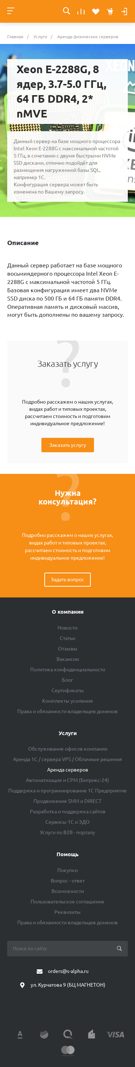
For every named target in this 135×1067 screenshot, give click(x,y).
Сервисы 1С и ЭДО (67, 822)
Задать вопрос (67, 579)
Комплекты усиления (67, 701)
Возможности (67, 891)
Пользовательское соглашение (67, 901)
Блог (67, 680)
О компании (68, 612)
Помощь (67, 854)
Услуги (68, 733)
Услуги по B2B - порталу (67, 832)
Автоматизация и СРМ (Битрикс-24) (67, 780)
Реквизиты (67, 912)
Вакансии (68, 659)
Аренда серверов (67, 770)
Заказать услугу (67, 445)
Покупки (67, 870)
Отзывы (67, 649)
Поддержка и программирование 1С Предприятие (67, 790)
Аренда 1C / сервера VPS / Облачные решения (67, 759)
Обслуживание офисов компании (67, 749)
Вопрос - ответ (68, 881)
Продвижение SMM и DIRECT (67, 801)
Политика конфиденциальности (67, 669)
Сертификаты (67, 690)
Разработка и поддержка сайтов (67, 811)
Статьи (67, 638)
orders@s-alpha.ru (68, 971)
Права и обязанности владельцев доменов (67, 711)
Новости (67, 628)
